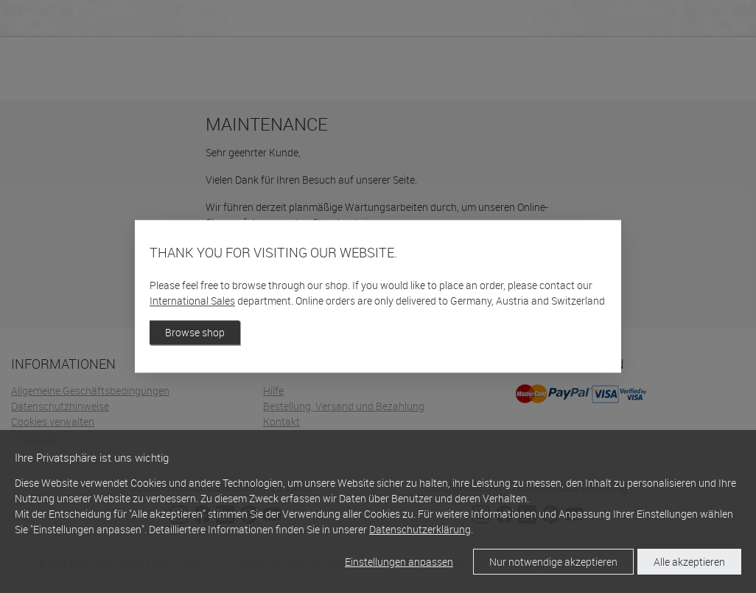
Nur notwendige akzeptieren (553, 562)
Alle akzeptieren (689, 562)
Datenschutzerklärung (420, 529)
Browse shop (195, 333)
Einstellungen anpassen (399, 562)
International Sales (192, 301)
